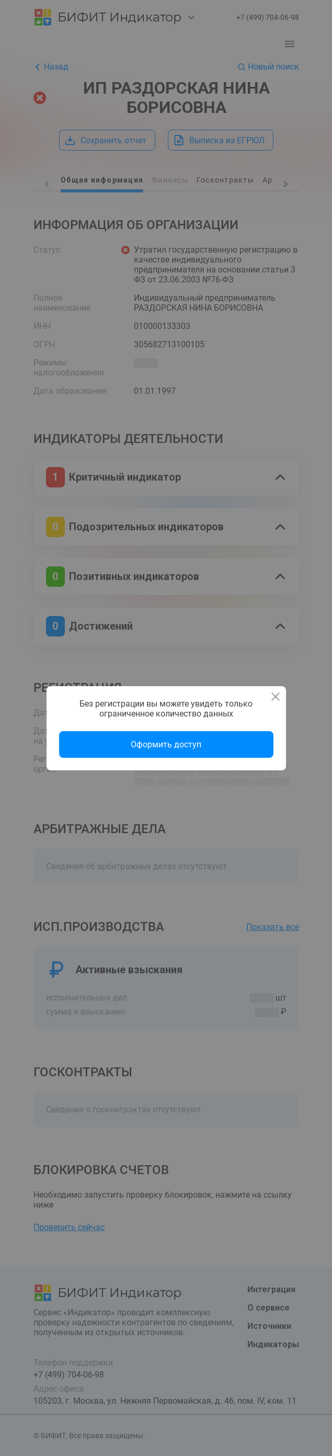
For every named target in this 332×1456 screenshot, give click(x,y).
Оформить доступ (166, 744)
